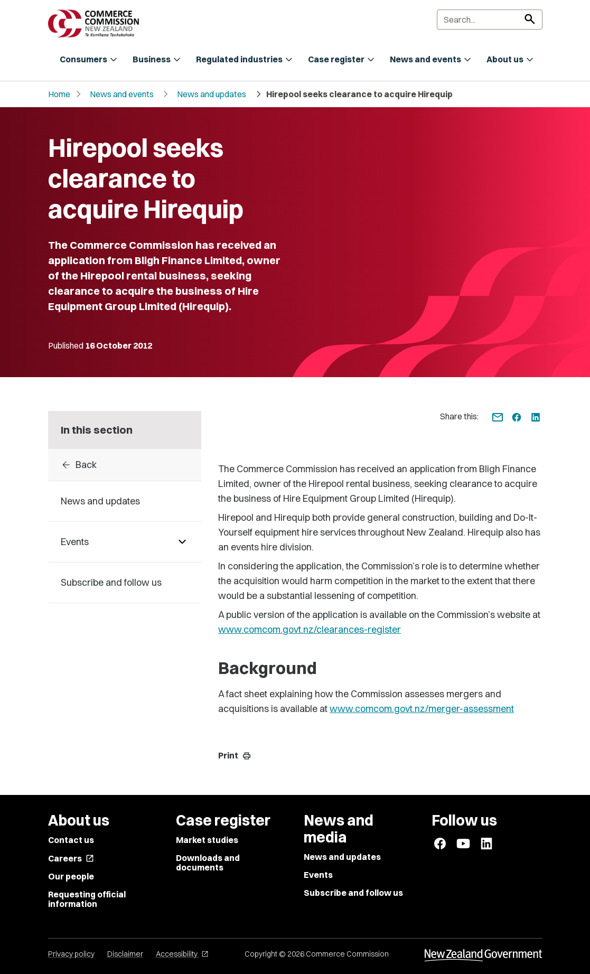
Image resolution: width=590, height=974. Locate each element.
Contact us (71, 840)
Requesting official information (87, 899)
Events (318, 874)
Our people (71, 876)
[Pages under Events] (182, 541)
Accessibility (182, 954)
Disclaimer (125, 954)
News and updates (211, 94)
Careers (71, 858)
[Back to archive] (125, 465)
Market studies (207, 840)
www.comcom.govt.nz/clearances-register (309, 629)
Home (59, 94)
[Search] (489, 20)
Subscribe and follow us (353, 892)
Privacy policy (71, 954)
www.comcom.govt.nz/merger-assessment (422, 709)
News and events (122, 94)
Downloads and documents (208, 863)
